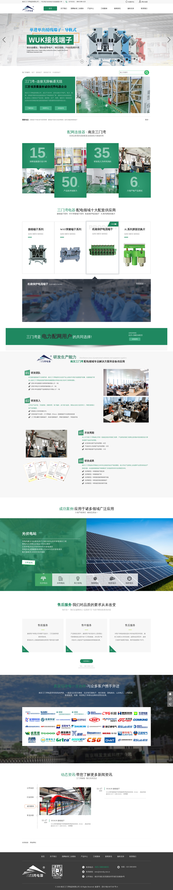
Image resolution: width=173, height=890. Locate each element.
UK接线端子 (56, 72)
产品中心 (90, 8)
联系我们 (144, 8)
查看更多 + (22, 284)
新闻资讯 (117, 8)
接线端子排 (47, 72)
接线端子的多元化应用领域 (55, 120)
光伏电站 (43, 583)
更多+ (147, 120)
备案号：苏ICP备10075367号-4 (106, 887)
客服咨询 (170, 699)
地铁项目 (129, 583)
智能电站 (95, 583)
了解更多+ (30, 108)
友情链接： (26, 842)
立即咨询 (29, 563)
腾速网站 (33, 842)
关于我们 (64, 8)
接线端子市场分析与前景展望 (38, 120)
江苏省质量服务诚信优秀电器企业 (46, 86)
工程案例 (104, 8)
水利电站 (61, 583)
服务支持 (131, 8)
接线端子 (39, 72)
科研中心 (46, 108)
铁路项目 (112, 583)
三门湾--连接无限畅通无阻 (43, 81)
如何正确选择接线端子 (71, 120)
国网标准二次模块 (77, 8)
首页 (50, 8)
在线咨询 (61, 108)
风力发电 (78, 583)
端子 (33, 72)
